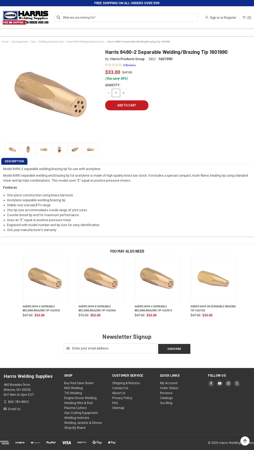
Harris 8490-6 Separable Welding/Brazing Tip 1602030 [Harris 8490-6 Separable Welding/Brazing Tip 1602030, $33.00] (41, 308)
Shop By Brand (74, 427)
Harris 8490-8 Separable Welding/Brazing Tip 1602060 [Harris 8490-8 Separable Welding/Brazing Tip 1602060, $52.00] (97, 308)
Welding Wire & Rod (78, 402)
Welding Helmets (76, 417)
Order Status (169, 387)
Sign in (215, 17)
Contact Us (120, 387)
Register (230, 17)
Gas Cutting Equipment (81, 412)
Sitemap (118, 407)
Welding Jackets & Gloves (83, 422)
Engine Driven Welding (80, 397)
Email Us (14, 408)
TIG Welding (73, 392)
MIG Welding (73, 387)
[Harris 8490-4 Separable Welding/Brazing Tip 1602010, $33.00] (157, 279)
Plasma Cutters (75, 407)
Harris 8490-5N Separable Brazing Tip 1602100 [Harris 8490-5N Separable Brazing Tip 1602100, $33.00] (213, 308)
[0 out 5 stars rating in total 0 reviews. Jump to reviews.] (120, 65)
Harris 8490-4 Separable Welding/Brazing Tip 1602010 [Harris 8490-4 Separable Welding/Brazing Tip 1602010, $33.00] (153, 308)
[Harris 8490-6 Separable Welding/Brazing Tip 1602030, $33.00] (45, 279)
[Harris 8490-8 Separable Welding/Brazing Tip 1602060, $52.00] (101, 279)
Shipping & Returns (126, 382)
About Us (118, 392)
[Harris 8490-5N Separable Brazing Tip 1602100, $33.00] (213, 279)
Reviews (166, 392)
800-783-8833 (18, 401)
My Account (168, 382)
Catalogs (166, 397)
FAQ (115, 402)
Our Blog (166, 402)
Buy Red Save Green (79, 382)
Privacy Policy (122, 397)
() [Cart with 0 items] (247, 17)
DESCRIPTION (14, 161)
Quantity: (112, 85)
